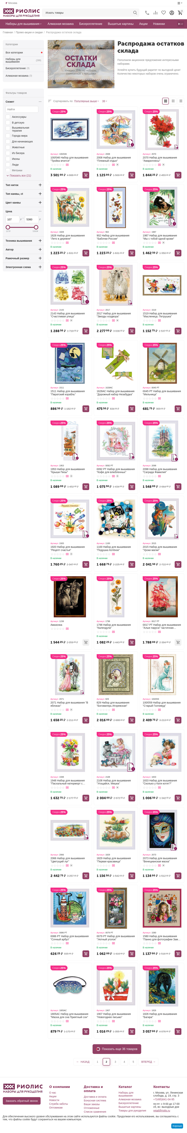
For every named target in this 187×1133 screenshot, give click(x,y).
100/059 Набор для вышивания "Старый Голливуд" (161, 704)
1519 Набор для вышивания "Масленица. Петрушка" (160, 315)
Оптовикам (56, 1107)
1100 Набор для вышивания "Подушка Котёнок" (114, 548)
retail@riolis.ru (161, 1110)
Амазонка (56, 624)
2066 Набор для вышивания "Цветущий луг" (67, 860)
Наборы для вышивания (23, 60)
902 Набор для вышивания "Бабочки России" (113, 237)
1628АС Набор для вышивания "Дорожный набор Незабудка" (115, 393)
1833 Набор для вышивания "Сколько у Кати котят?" (160, 782)
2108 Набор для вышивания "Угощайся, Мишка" (114, 782)
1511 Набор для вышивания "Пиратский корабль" (67, 393)
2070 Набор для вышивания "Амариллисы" (160, 159)
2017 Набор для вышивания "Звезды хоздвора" (114, 315)
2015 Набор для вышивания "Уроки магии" (160, 548)
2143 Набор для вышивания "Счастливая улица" (67, 315)
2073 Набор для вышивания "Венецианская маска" (160, 860)
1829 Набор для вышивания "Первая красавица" (114, 860)
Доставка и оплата (95, 1096)
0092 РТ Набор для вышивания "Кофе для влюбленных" (116, 471)
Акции (52, 1096)
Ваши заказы (92, 1104)
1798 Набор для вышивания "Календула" (114, 626)
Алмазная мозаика (19, 75)
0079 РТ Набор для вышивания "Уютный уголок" (116, 938)
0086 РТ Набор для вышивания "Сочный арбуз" (69, 938)
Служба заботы (58, 1103)
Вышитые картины (130, 1106)
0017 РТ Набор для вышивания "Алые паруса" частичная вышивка (162, 626)
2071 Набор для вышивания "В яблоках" (69, 704)
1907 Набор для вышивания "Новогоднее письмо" (114, 1015)
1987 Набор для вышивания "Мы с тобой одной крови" (160, 237)
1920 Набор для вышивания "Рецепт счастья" (67, 548)
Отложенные (91, 1107)
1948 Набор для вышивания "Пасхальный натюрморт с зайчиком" (67, 782)
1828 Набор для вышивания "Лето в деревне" (67, 237)
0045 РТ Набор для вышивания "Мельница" (162, 393)
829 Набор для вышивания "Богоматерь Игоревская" (113, 704)
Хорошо (177, 1125)
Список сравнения (95, 1111)
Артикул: (54, 154)
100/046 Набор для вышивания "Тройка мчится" (69, 159)
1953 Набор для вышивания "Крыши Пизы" (67, 471)
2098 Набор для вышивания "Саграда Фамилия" (160, 471)
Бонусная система (95, 1100)
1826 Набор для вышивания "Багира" (160, 1015)
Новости (54, 1100)
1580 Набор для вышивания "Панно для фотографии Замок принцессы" (161, 938)
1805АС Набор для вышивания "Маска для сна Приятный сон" (69, 1015)
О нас (52, 1092)
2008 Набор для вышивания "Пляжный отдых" (114, 159)
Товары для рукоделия (132, 1110)
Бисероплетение (18, 68)
